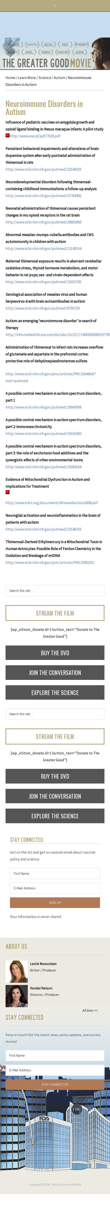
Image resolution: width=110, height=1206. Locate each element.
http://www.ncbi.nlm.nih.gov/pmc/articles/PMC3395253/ (50, 562)
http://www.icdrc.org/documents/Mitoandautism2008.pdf (52, 502)
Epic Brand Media (70, 1184)
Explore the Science (55, 692)
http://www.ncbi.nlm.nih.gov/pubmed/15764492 (43, 195)
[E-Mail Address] (55, 888)
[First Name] (55, 873)
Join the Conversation (55, 672)
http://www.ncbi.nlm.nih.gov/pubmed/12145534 (43, 248)
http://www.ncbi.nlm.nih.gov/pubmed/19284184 (43, 466)
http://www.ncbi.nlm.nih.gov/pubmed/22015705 (43, 281)
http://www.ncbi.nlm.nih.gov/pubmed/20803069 (43, 222)
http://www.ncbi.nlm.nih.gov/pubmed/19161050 (43, 433)
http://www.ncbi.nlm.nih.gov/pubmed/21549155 (43, 169)
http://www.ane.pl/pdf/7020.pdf (33, 136)
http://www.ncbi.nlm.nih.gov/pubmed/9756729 (43, 308)
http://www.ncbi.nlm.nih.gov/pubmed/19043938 (43, 407)
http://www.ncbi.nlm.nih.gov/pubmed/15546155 (43, 529)
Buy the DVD (55, 653)
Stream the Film (55, 613)
